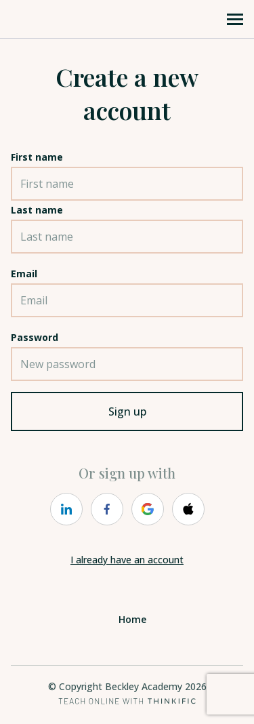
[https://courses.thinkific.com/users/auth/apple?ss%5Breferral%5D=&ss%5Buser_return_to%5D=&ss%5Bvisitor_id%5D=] (188, 509)
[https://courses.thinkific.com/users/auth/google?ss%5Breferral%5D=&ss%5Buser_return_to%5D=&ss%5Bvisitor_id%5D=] (147, 509)
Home (132, 619)
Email (24, 273)
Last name (37, 209)
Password (34, 337)
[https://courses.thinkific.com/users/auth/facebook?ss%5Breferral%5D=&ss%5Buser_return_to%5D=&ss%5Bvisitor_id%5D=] (107, 509)
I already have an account (127, 559)
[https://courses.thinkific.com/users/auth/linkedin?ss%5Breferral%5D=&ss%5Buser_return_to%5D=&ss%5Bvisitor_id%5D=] (66, 509)
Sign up (127, 411)
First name (37, 156)
